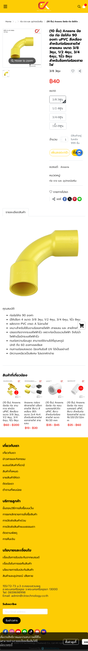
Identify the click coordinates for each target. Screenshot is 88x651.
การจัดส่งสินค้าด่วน (14, 520)
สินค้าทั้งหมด (10, 471)
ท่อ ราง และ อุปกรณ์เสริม (31, 21)
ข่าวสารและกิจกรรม (14, 459)
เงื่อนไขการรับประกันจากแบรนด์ (21, 557)
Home (8, 21)
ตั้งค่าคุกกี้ (70, 641)
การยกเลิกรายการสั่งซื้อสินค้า (20, 514)
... (15, 21)
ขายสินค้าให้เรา (11, 477)
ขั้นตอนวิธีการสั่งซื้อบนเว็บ (18, 508)
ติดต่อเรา (8, 484)
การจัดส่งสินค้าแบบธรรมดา (19, 527)
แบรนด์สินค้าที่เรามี (14, 465)
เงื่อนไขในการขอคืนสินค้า (17, 563)
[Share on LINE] (79, 199)
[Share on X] (70, 199)
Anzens (64, 167)
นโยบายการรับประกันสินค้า (18, 570)
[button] (79, 6)
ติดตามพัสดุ (10, 533)
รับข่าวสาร (12, 620)
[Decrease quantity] (61, 139)
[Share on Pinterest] (74, 199)
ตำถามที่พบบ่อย (12, 490)
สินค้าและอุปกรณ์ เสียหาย (18, 576)
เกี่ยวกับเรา (9, 453)
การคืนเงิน (9, 539)
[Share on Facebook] (65, 199)
